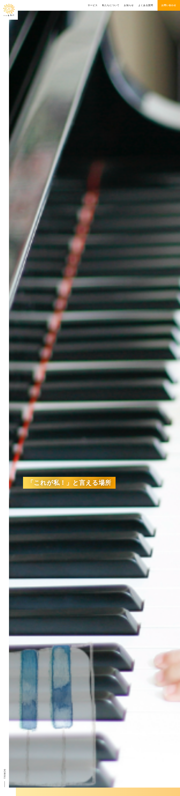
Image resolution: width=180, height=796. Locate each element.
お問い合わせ (168, 5)
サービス (93, 5)
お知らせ (129, 5)
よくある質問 (145, 5)
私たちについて (110, 5)
